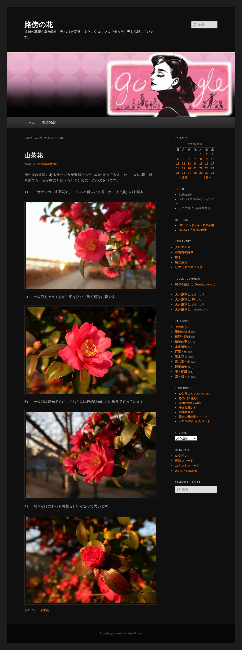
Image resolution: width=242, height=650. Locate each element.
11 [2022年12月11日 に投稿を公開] (177, 163)
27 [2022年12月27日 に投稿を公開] (189, 172)
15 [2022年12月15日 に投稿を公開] (201, 163)
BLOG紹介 (49, 122)
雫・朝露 (181, 372)
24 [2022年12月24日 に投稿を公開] (212, 168)
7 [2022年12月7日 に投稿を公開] (195, 159)
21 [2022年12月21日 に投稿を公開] (195, 168)
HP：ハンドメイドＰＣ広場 (196, 225)
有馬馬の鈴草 (184, 252)
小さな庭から (187, 407)
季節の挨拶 (182, 332)
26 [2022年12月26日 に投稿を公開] (183, 172)
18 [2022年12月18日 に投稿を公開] (177, 168)
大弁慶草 (181, 294)
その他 (179, 327)
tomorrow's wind (190, 402)
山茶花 (33, 155)
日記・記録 (182, 337)
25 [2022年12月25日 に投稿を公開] (177, 172)
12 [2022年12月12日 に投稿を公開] (183, 163)
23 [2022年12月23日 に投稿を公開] (206, 168)
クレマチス (182, 247)
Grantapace (203, 284)
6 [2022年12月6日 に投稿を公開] (189, 159)
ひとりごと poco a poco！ (196, 393)
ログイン (181, 456)
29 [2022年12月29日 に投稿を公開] (201, 172)
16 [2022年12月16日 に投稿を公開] (206, 163)
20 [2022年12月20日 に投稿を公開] (189, 168)
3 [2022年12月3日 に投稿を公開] (212, 154)
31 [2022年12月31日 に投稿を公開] (212, 172)
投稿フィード (184, 461)
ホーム (30, 122)
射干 (178, 257)
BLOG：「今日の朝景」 (194, 230)
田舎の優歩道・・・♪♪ (193, 416)
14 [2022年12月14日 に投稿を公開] (195, 163)
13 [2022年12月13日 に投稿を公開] (189, 163)
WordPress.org (186, 470)
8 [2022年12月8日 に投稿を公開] (201, 159)
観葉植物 (181, 367)
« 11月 (183, 177)
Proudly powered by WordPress (120, 633)
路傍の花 (38, 25)
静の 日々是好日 (189, 398)
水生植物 (181, 346)
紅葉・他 (181, 351)
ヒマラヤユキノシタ (189, 267)
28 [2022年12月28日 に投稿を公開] (195, 172)
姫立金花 (181, 262)
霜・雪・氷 (182, 376)
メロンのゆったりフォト (194, 421)
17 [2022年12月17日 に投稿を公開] (212, 163)
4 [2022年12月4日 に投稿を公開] (177, 159)
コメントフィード (187, 465)
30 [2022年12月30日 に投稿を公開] (206, 172)
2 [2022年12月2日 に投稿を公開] (206, 154)
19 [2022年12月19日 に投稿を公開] (183, 168)
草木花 (44, 610)
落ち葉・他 (182, 361)
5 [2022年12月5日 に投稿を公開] (183, 159)
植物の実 (181, 342)
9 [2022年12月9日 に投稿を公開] (206, 159)
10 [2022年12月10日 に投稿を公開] (212, 159)
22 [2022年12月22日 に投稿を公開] (201, 168)
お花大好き (186, 412)
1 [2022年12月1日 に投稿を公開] (201, 154)
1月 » (207, 177)
